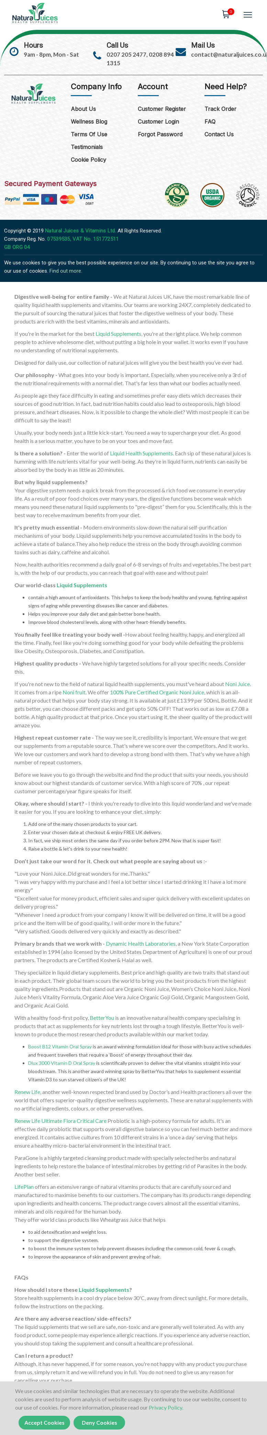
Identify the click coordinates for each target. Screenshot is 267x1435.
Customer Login (158, 121)
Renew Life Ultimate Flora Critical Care (60, 1120)
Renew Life (27, 1092)
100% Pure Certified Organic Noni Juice (157, 692)
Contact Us (219, 134)
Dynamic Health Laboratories (141, 943)
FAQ (209, 121)
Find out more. (65, 271)
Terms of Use (89, 134)
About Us (83, 109)
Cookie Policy (88, 160)
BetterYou (102, 1017)
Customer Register (162, 109)
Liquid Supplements (118, 333)
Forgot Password (160, 134)
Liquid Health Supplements (141, 453)
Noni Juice (237, 684)
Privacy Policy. (166, 1407)
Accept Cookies (44, 1422)
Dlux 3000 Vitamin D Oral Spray (61, 1063)
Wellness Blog (89, 121)
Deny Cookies (99, 1422)
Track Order (220, 109)
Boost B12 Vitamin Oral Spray (60, 1046)
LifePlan (24, 1186)
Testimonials (87, 147)
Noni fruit (74, 692)
